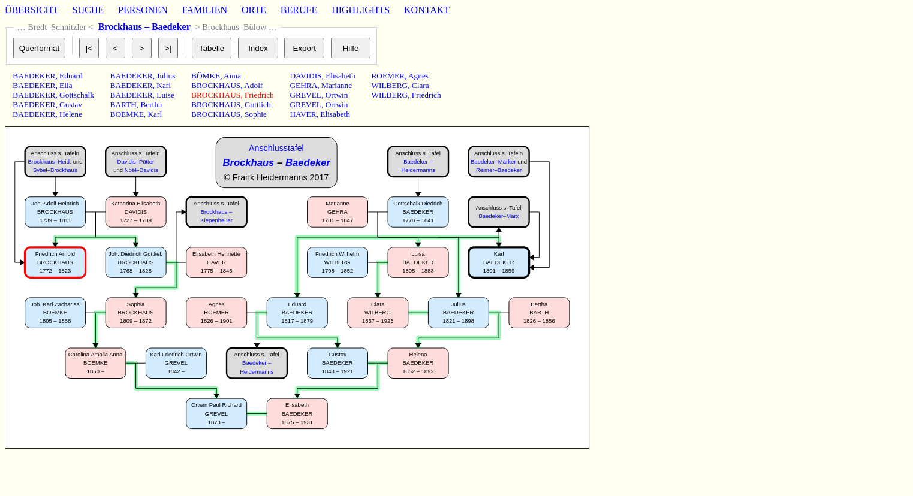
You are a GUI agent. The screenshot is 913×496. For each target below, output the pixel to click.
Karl (163, 85)
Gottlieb (258, 104)
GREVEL (305, 94)
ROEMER (388, 75)
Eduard (71, 75)
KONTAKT (427, 10)
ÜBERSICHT (31, 10)
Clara (420, 85)
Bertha (151, 104)
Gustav (70, 104)
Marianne (336, 85)
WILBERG (389, 85)
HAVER (303, 114)
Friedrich (259, 94)
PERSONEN (143, 10)
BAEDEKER (34, 75)
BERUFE (299, 10)
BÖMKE (205, 75)
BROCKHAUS (215, 85)
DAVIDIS (305, 75)
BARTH (123, 104)
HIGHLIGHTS (361, 10)
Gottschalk (76, 94)
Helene (70, 114)
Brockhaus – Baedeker (144, 27)
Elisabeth (340, 75)
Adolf (253, 85)
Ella (65, 85)
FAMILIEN (204, 10)
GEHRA (303, 85)
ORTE (254, 10)
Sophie (256, 114)
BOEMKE (127, 114)
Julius (165, 75)
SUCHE (88, 10)
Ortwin (337, 94)
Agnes (418, 75)
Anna (232, 75)
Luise (165, 94)
